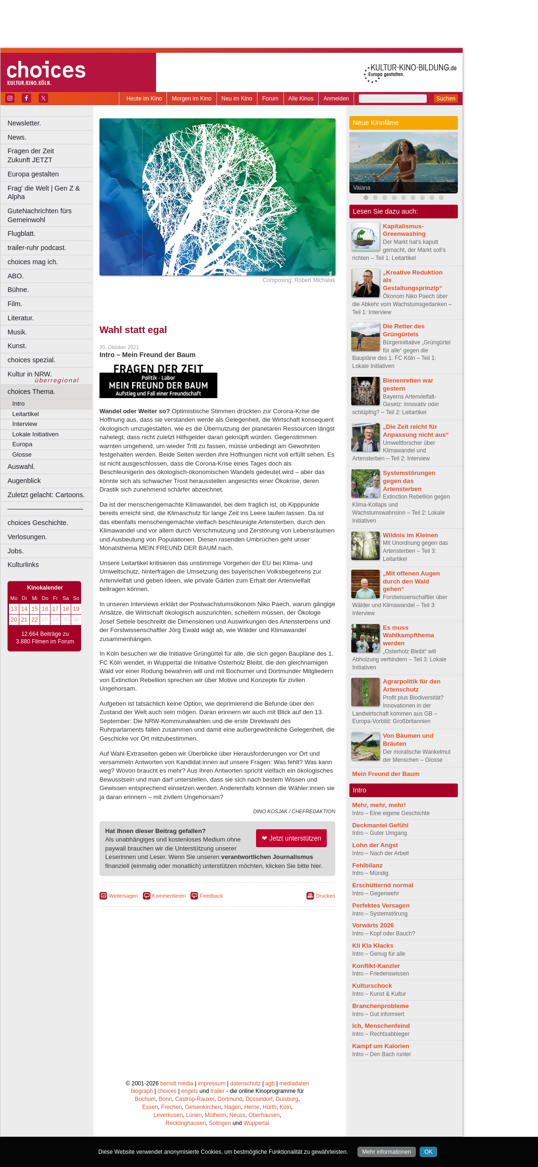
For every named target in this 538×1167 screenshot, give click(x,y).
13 (14, 609)
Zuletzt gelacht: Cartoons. (46, 495)
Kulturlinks (23, 564)
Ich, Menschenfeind (381, 1025)
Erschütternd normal (383, 885)
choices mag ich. (33, 262)
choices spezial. (32, 360)
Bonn (165, 1099)
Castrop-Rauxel (194, 1099)
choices (167, 1091)
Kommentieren (169, 896)
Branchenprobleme (380, 1005)
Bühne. (18, 289)
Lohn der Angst (375, 845)
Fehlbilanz (367, 865)
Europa (22, 444)
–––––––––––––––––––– (45, 508)
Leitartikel (25, 413)
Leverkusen (168, 1115)
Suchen (445, 98)
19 (76, 609)
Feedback (211, 896)
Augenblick (24, 480)
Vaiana (361, 187)
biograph (142, 1091)
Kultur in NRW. (30, 374)
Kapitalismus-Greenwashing (404, 230)
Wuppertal (256, 1123)
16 (45, 609)
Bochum (145, 1099)
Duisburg (287, 1099)
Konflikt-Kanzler (376, 965)
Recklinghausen (186, 1123)
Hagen (232, 1107)
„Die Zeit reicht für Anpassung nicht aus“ (416, 430)
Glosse (22, 454)
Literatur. (21, 318)
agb (270, 1083)
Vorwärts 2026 (373, 925)
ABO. (16, 276)
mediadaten (294, 1083)
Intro (18, 403)
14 (24, 609)
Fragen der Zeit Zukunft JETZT (51, 155)
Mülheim (215, 1115)
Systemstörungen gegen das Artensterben (409, 480)
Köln (285, 1107)
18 (66, 609)
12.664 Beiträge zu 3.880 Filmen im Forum (45, 638)
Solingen (220, 1123)
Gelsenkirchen (203, 1107)
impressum (212, 1083)
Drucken (325, 896)
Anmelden (336, 98)
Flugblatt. (21, 233)
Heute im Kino (144, 98)
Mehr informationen (386, 1152)
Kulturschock (372, 985)
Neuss (237, 1115)
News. (17, 137)
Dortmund (229, 1099)
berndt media (176, 1083)
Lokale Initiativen (35, 434)
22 (35, 620)
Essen (150, 1107)
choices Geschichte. (38, 522)
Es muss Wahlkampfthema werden (408, 635)
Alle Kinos (301, 98)
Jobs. (16, 551)
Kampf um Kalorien (380, 1046)
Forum (270, 98)
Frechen (171, 1107)
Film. (15, 304)
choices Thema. (31, 391)
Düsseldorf (259, 1099)
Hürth (269, 1107)
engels (189, 1091)
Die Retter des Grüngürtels (404, 330)
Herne (252, 1107)
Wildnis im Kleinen (410, 535)
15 (35, 609)
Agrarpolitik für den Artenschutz (411, 685)
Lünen (193, 1115)
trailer (217, 1091)
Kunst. (17, 346)
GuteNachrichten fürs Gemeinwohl (40, 215)
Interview (24, 423)
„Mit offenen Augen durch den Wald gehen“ (411, 581)
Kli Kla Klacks (372, 945)
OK (428, 1152)
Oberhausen (264, 1115)
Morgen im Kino (191, 98)
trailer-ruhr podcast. (37, 247)
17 (55, 609)
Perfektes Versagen (381, 905)
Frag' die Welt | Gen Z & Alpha (44, 192)
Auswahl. (21, 466)
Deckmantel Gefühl (380, 825)
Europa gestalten (33, 174)
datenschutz (245, 1083)
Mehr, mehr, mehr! (379, 805)
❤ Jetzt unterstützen (291, 838)
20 (14, 620)
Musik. (17, 332)
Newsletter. (24, 123)
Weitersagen (123, 896)
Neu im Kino (237, 98)
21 (24, 620)
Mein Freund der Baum (386, 773)
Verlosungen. (27, 537)
